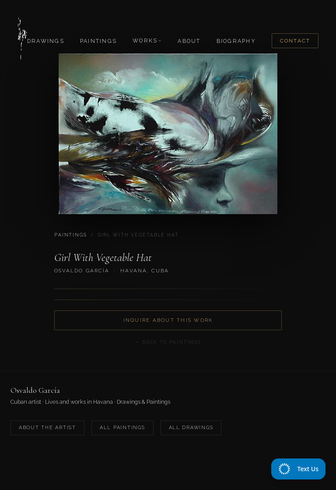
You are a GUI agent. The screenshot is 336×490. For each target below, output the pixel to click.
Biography (236, 41)
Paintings (98, 41)
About (189, 41)
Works (147, 40)
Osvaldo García (81, 271)
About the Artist (47, 427)
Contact (295, 41)
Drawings (45, 41)
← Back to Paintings (168, 342)
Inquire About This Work (168, 320)
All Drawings (191, 427)
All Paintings (122, 427)
